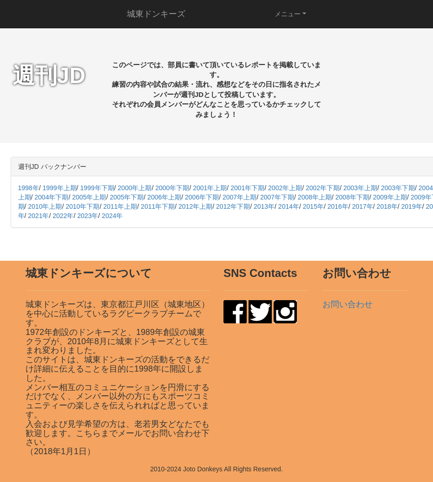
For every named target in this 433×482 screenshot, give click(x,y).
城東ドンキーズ (156, 14)
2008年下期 (352, 197)
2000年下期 (172, 188)
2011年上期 (120, 206)
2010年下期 (82, 206)
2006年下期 (202, 197)
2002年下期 (323, 188)
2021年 (38, 215)
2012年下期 (233, 206)
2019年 (411, 206)
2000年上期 (134, 188)
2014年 (288, 206)
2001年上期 (210, 188)
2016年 (338, 206)
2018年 (387, 206)
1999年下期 (97, 188)
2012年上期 (195, 206)
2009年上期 (390, 197)
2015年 (313, 206)
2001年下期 (247, 188)
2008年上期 (315, 197)
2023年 (87, 215)
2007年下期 (277, 197)
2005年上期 (89, 197)
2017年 (362, 206)
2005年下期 (127, 197)
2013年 (264, 206)
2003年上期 (360, 188)
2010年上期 (45, 206)
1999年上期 (59, 188)
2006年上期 (164, 197)
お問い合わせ (347, 304)
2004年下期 (51, 197)
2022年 (62, 215)
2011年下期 (158, 206)
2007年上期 (239, 197)
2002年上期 (285, 188)
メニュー (288, 14)
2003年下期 (398, 188)
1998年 (28, 188)
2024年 (112, 215)
